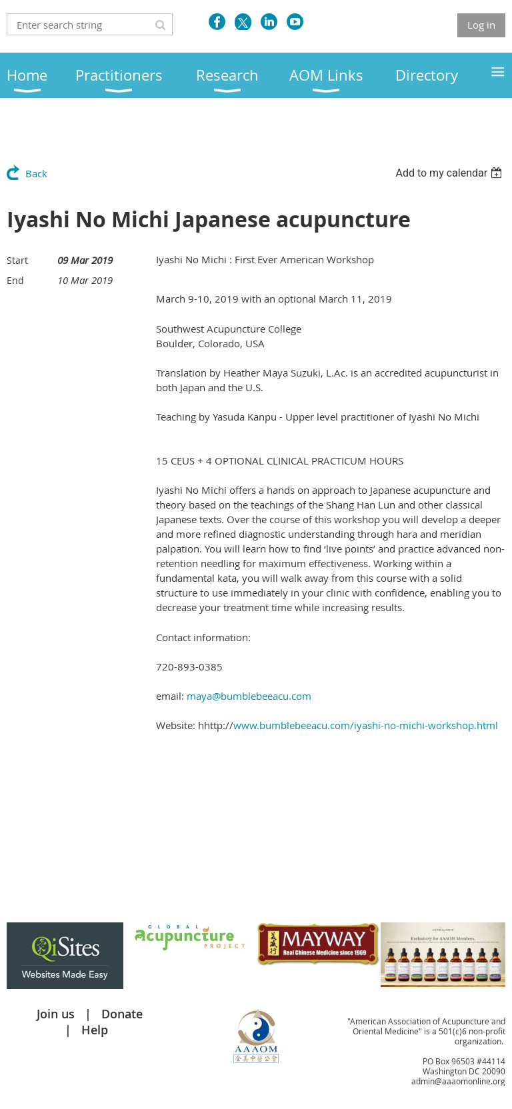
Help (94, 1030)
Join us (56, 1014)
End (15, 280)
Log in (481, 24)
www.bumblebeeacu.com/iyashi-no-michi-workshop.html (365, 725)
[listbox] (450, 173)
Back (36, 173)
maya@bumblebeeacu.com (249, 695)
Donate (122, 1014)
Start (17, 260)
